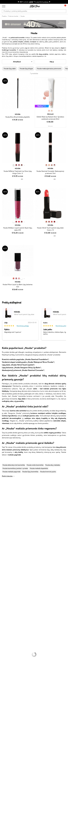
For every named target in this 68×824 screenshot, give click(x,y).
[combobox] (17, 61)
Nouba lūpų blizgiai (26, 68)
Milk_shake (4, 491)
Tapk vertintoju (7, 732)
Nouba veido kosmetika (35, 465)
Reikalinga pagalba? (9, 786)
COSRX (2, 524)
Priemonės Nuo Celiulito (9, 622)
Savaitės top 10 (7, 734)
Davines (3, 489)
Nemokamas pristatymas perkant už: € (16, 673)
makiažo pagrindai (14, 455)
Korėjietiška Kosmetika (8, 630)
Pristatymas (6, 717)
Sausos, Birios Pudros (7, 640)
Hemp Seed (4, 574)
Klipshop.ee (6, 751)
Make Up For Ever (6, 582)
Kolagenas (3, 655)
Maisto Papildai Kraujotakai (9, 670)
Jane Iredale (4, 506)
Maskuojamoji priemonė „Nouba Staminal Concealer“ (23, 370)
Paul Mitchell (4, 580)
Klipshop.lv (6, 746)
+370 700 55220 (8, 789)
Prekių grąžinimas (8, 675)
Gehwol (3, 532)
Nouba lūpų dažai (10, 68)
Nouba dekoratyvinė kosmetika (14, 465)
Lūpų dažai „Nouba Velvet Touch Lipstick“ (18, 364)
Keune (2, 529)
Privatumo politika (8, 692)
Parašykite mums (8, 794)
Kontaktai (5, 712)
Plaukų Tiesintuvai (6, 602)
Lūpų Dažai (4, 650)
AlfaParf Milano (5, 572)
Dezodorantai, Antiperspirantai (11, 625)
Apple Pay (5, 695)
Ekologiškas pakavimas (10, 678)
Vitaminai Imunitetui (7, 668)
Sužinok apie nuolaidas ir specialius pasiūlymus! (18, 769)
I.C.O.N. (3, 509)
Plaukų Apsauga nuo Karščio (10, 607)
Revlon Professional (7, 552)
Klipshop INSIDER (8, 697)
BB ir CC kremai (5, 643)
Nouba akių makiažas (52, 465)
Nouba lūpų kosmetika (30, 471)
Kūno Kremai (4, 615)
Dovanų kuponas (8, 763)
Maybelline (4, 511)
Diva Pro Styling (6, 547)
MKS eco (3, 557)
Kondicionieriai (5, 595)
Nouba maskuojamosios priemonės (49, 68)
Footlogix (3, 562)
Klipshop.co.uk (7, 749)
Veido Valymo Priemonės (9, 620)
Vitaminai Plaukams (7, 653)
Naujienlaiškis (6, 766)
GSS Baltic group (8, 744)
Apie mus (5, 709)
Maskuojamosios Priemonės (10, 638)
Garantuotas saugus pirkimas (12, 680)
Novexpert (4, 587)
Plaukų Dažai (4, 610)
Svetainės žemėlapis (9, 702)
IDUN (2, 577)
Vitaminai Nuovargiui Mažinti (10, 658)
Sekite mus (6, 803)
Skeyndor (3, 544)
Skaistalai (3, 648)
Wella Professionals (7, 542)
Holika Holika (4, 567)
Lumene (3, 585)
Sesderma (3, 501)
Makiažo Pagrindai (6, 633)
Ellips (2, 537)
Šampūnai (3, 592)
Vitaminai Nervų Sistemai (9, 665)
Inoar (2, 496)
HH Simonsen (5, 569)
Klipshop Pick (6, 739)
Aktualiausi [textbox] (17, 61)
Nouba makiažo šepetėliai (39, 468)
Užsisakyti (8, 779)
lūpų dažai (21, 399)
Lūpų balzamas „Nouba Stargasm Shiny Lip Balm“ (21, 367)
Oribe (2, 554)
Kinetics (3, 559)
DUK (3, 700)
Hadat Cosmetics (6, 549)
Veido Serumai (5, 617)
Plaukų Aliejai (5, 597)
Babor (2, 494)
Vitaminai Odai (5, 660)
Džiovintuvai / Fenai (7, 605)
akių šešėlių (19, 452)
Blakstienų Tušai (5, 645)
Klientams (6, 707)
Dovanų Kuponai (8, 719)
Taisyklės (5, 690)
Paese (2, 534)
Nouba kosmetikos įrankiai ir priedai (15, 468)
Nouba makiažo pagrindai (11, 471)
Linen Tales (4, 522)
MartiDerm (4, 517)
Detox (2, 663)
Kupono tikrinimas (8, 722)
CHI (1, 564)
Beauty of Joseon (6, 514)
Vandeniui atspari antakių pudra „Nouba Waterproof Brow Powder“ (28, 362)
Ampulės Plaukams (6, 600)
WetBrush (3, 504)
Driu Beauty (4, 539)
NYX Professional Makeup (9, 527)
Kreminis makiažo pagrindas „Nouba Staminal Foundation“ (25, 359)
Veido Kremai (5, 612)
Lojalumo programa (9, 737)
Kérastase (3, 499)
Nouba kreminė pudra (48, 471)
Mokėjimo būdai (7, 714)
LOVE (31, 2)
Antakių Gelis (5, 635)
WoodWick (4, 519)
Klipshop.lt (6, 687)
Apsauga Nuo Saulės (7, 628)
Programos (6, 729)
